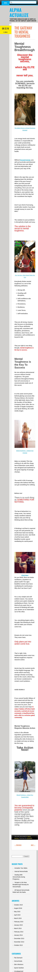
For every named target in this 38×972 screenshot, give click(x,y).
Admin (6, 32)
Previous (17, 845)
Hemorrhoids (18, 961)
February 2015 (18, 921)
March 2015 (18, 918)
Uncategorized (18, 971)
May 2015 (17, 911)
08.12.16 (5, 28)
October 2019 (18, 905)
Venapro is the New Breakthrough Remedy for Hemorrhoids (21, 885)
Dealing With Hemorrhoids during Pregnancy (19, 877)
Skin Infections (18, 964)
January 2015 (18, 925)
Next (33, 845)
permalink (29, 838)
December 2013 (19, 938)
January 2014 (18, 935)
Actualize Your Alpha (20, 868)
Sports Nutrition (19, 968)
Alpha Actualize (19, 12)
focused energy (25, 160)
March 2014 (18, 928)
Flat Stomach (18, 958)
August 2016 (18, 908)
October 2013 (18, 945)
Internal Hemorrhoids (21, 871)
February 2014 (18, 932)
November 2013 (19, 942)
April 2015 (17, 915)
